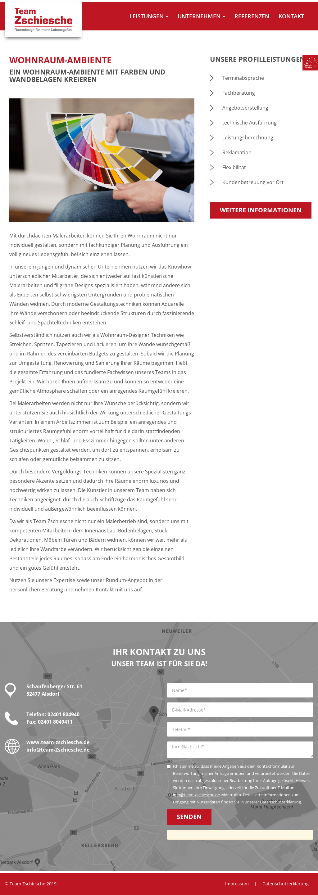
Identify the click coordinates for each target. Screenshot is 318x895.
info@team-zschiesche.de (196, 795)
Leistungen (148, 16)
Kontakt (291, 16)
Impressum (237, 884)
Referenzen (251, 16)
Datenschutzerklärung (280, 802)
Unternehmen (201, 16)
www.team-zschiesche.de (57, 742)
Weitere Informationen (261, 210)
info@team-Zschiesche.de (57, 749)
